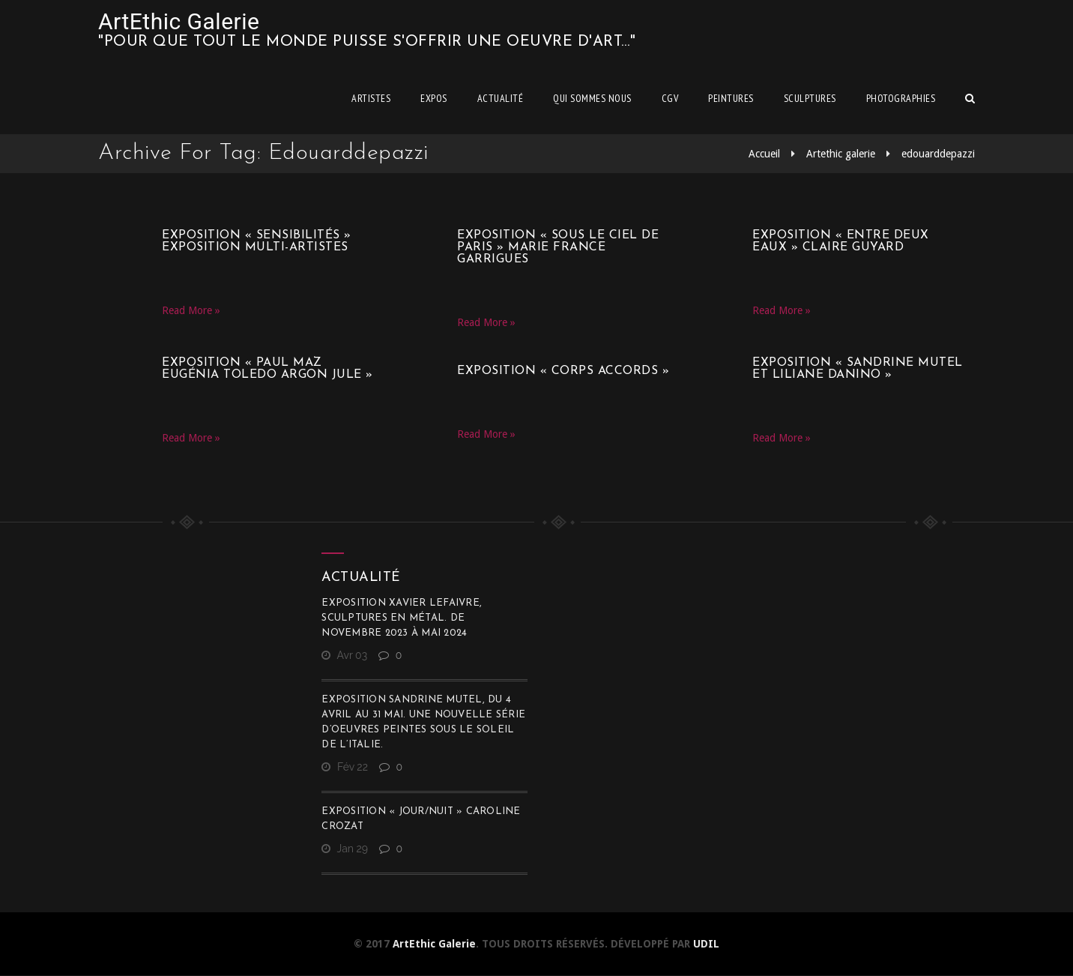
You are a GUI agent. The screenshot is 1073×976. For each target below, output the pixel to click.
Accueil (764, 154)
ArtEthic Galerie (178, 21)
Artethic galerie (840, 154)
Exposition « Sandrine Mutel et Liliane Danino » (857, 369)
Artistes (370, 98)
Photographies (901, 98)
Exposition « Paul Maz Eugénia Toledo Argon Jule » (267, 369)
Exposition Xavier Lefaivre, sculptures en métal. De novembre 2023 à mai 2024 (401, 618)
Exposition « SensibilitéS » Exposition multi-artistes (256, 241)
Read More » (191, 310)
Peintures (731, 98)
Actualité (500, 98)
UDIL (706, 944)
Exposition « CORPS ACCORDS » (563, 371)
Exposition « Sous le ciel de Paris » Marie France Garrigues (558, 247)
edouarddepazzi (938, 154)
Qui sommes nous (592, 98)
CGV (670, 98)
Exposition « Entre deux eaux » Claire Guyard (840, 241)
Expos (433, 98)
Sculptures (810, 98)
